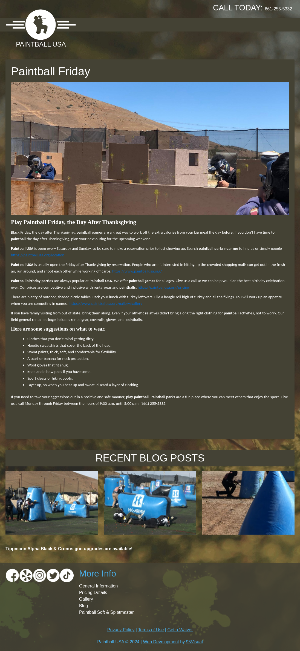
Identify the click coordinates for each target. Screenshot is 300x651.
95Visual (194, 641)
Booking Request (224, 24)
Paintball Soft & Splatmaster (106, 612)
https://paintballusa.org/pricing (163, 287)
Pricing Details (93, 592)
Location (124, 24)
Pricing (154, 24)
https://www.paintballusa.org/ (137, 271)
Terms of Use (151, 629)
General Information (98, 586)
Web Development (161, 641)
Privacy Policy (121, 629)
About (94, 24)
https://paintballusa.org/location (37, 255)
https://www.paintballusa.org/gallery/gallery (106, 303)
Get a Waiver (180, 629)
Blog (83, 605)
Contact (267, 24)
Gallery (183, 24)
